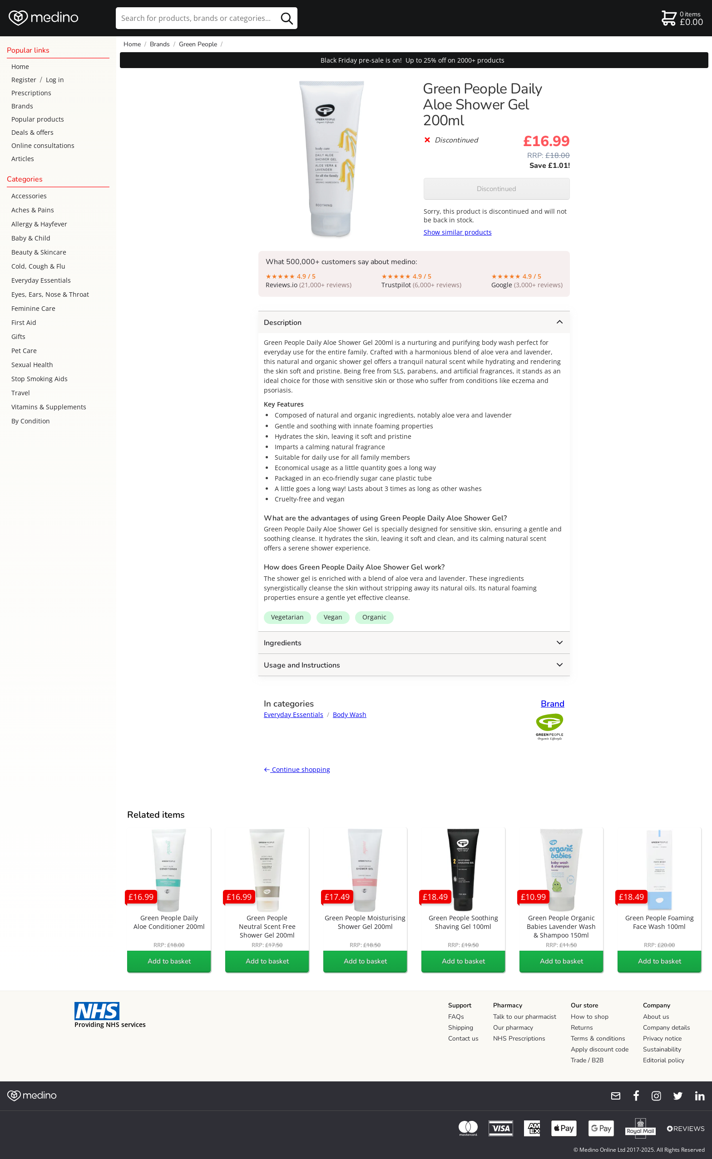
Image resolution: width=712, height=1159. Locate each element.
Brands (22, 106)
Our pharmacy (513, 1027)
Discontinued (496, 188)
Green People (198, 44)
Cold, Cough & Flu (38, 266)
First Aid (23, 322)
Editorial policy (663, 1060)
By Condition (30, 421)
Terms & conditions (598, 1038)
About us (656, 1016)
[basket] (682, 18)
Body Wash (349, 714)
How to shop (589, 1016)
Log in (55, 79)
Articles (22, 158)
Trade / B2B (587, 1060)
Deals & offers (32, 132)
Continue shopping (297, 769)
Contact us (463, 1038)
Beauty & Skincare (38, 252)
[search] (206, 18)
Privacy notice (662, 1038)
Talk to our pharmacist (524, 1016)
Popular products (37, 119)
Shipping (460, 1027)
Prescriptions (31, 92)
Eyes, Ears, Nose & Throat (50, 294)
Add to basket (169, 961)
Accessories (29, 196)
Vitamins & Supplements (48, 407)
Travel (20, 392)
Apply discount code (599, 1049)
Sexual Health (32, 364)
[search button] (287, 18)
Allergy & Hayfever (39, 224)
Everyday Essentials (41, 280)
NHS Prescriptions (519, 1038)
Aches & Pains (32, 210)
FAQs (456, 1016)
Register (23, 79)
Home (20, 66)
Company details (666, 1027)
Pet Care (24, 350)
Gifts (18, 336)
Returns (582, 1027)
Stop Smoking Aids (39, 378)
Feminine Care (33, 308)
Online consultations (42, 145)
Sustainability (662, 1049)
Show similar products (458, 232)
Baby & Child (30, 238)
